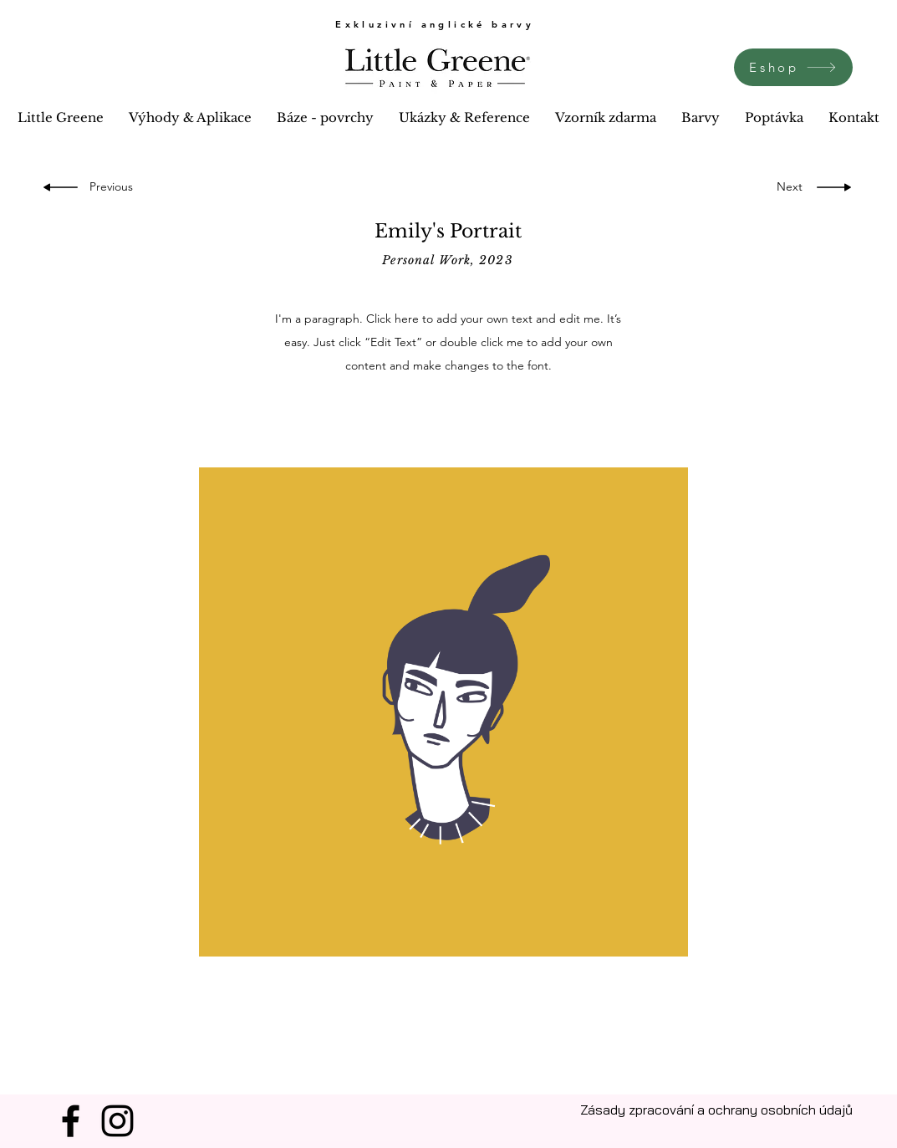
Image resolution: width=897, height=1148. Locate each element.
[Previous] (114, 187)
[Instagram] (117, 1121)
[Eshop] (793, 67)
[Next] (785, 187)
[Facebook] (70, 1121)
